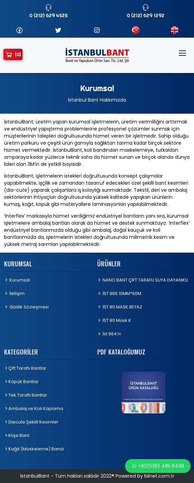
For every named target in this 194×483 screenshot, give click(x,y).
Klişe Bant (16, 435)
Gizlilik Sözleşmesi (26, 307)
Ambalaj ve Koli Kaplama (33, 408)
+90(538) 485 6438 (158, 465)
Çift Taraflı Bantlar (25, 368)
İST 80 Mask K (114, 320)
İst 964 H (109, 334)
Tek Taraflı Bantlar (25, 395)
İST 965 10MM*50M (119, 293)
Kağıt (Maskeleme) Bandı (34, 449)
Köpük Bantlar (21, 381)
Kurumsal (17, 280)
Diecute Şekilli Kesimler (31, 422)
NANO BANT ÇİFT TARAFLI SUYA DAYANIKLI (142, 280)
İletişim (14, 293)
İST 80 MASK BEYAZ (119, 307)
